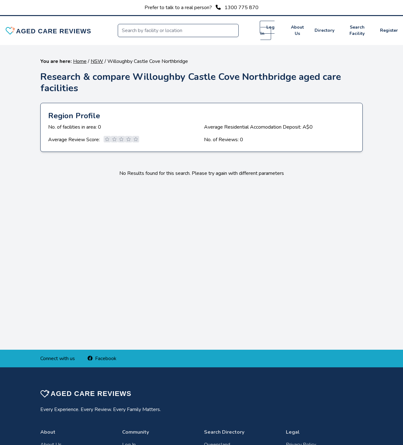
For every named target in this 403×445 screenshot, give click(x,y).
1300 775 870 (241, 7)
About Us (297, 30)
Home (80, 61)
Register (389, 30)
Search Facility (357, 30)
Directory (324, 30)
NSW (97, 61)
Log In (267, 30)
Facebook (102, 358)
